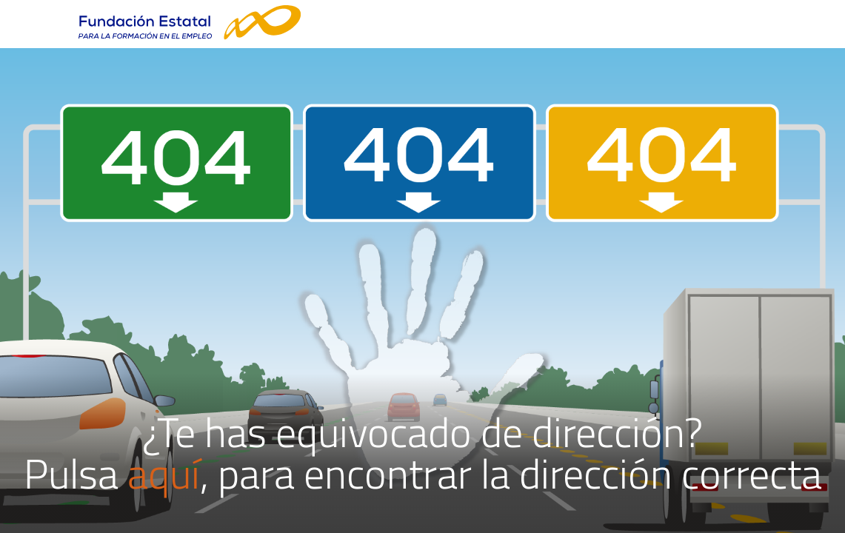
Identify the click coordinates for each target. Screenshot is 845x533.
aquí (163, 473)
